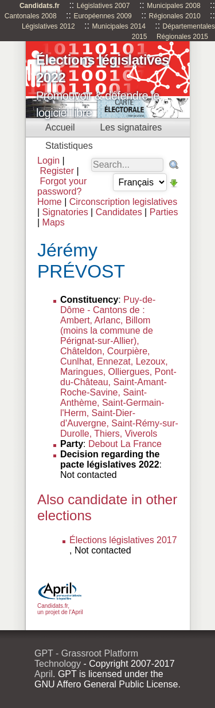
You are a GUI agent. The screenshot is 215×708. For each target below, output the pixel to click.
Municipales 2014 (118, 26)
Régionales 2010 (175, 16)
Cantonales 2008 (31, 16)
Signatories (65, 212)
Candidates (119, 212)
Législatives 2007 (103, 6)
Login (48, 160)
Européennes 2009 (102, 16)
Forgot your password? (62, 186)
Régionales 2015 (182, 37)
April (43, 674)
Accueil (60, 127)
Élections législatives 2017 (123, 540)
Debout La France (125, 444)
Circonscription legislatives (123, 202)
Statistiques (69, 146)
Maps (53, 222)
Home (49, 202)
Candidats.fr (39, 6)
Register (57, 171)
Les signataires (131, 127)
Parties (164, 212)
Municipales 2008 (173, 6)
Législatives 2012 (48, 26)
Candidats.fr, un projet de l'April (60, 605)
